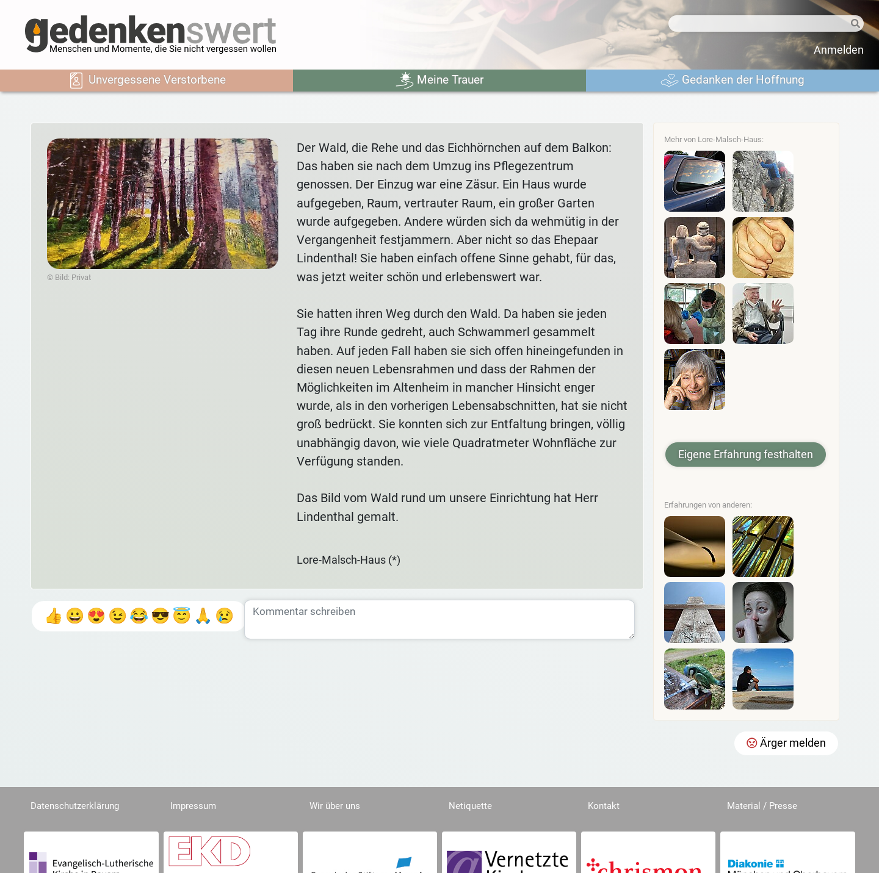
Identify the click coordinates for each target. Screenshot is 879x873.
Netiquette (470, 805)
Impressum (193, 805)
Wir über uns (334, 805)
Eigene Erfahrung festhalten (745, 454)
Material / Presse (762, 805)
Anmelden (839, 50)
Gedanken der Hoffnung (732, 80)
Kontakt (604, 805)
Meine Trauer (439, 80)
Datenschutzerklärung (75, 805)
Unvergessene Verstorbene (146, 80)
